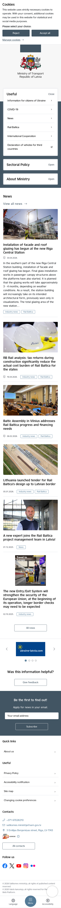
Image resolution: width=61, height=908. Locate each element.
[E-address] (8, 836)
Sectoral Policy (18, 164)
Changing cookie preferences (20, 800)
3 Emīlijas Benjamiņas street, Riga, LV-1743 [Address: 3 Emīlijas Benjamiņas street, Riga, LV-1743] (30, 830)
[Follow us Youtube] (18, 866)
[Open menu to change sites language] (13, 902)
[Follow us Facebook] (4, 865)
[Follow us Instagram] (25, 865)
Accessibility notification (17, 782)
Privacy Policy (11, 773)
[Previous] (7, 649)
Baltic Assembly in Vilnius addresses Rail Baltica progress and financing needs (29, 425)
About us (9, 751)
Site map (8, 791)
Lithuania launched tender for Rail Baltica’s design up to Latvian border (29, 482)
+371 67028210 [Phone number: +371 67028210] (15, 820)
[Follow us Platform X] (11, 865)
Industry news (11, 312)
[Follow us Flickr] (32, 866)
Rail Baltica (28, 312)
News (21, 547)
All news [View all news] (30, 627)
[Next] (54, 649)
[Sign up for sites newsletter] (31, 726)
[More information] (18, 836)
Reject (16, 33)
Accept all (45, 33)
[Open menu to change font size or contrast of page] (48, 902)
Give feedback (30, 682)
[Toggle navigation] (30, 901)
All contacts (19, 845)
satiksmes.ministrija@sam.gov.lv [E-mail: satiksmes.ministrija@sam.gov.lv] (24, 825)
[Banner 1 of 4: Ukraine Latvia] (30, 649)
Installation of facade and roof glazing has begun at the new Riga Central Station (28, 248)
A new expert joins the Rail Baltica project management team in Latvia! (29, 537)
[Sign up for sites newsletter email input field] (32, 715)
